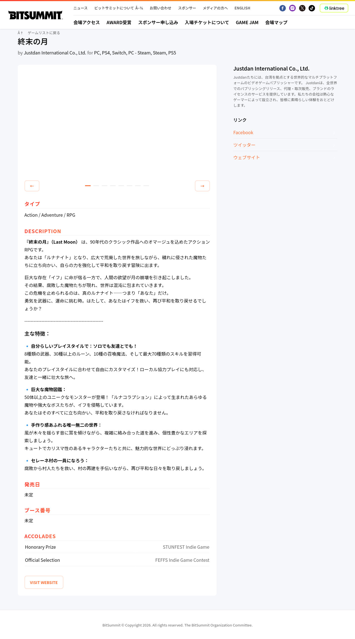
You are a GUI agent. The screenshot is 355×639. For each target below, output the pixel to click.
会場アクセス (86, 22)
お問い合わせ (160, 8)
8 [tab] (146, 185)
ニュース (80, 8)
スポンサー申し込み (158, 22)
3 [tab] (104, 185)
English (242, 8)
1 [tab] (88, 185)
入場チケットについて (207, 22)
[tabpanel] (117, 123)
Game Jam (247, 22)
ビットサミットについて (114, 8)
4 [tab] (113, 185)
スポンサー (187, 8)
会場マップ (276, 22)
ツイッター (244, 144)
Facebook (243, 132)
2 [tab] (96, 185)
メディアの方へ (215, 8)
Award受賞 (118, 22)
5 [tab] (121, 185)
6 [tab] (129, 185)
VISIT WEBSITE (44, 582)
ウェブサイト (246, 157)
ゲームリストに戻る (44, 32)
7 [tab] (138, 185)
